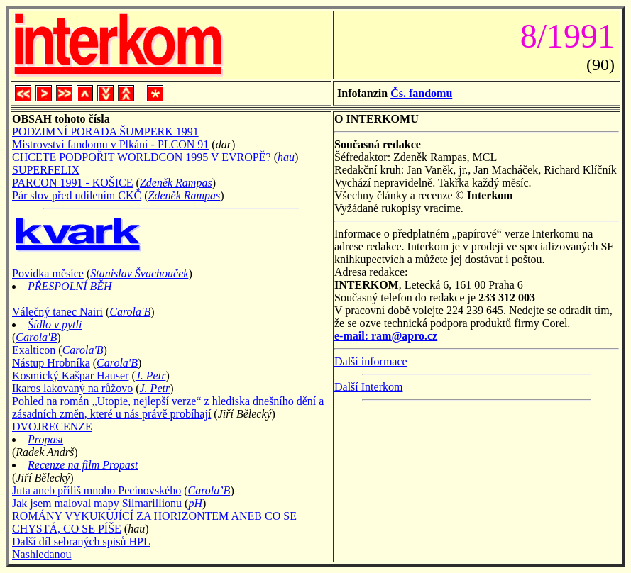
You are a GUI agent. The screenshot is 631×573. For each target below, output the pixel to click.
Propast (45, 439)
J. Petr (151, 375)
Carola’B (209, 490)
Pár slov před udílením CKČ (76, 195)
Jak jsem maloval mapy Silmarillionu (97, 503)
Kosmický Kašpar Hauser (70, 375)
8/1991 (563, 36)
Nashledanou (42, 554)
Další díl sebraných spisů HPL (81, 541)
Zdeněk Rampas (176, 183)
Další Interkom (368, 387)
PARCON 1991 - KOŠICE (72, 183)
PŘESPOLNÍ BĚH (70, 286)
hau (286, 157)
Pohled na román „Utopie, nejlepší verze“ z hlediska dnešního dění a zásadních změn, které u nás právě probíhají (168, 407)
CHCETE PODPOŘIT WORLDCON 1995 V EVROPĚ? (141, 157)
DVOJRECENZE (52, 427)
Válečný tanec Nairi (57, 312)
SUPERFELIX (45, 170)
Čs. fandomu (421, 93)
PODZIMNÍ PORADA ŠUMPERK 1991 (105, 132)
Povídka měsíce (48, 273)
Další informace (370, 361)
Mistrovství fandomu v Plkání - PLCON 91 (110, 144)
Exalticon (33, 350)
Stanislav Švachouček (139, 273)
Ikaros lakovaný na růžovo (72, 388)
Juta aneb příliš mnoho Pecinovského (96, 490)
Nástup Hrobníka (51, 363)
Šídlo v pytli (55, 324)
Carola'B (129, 312)
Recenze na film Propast (83, 465)
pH (195, 503)
